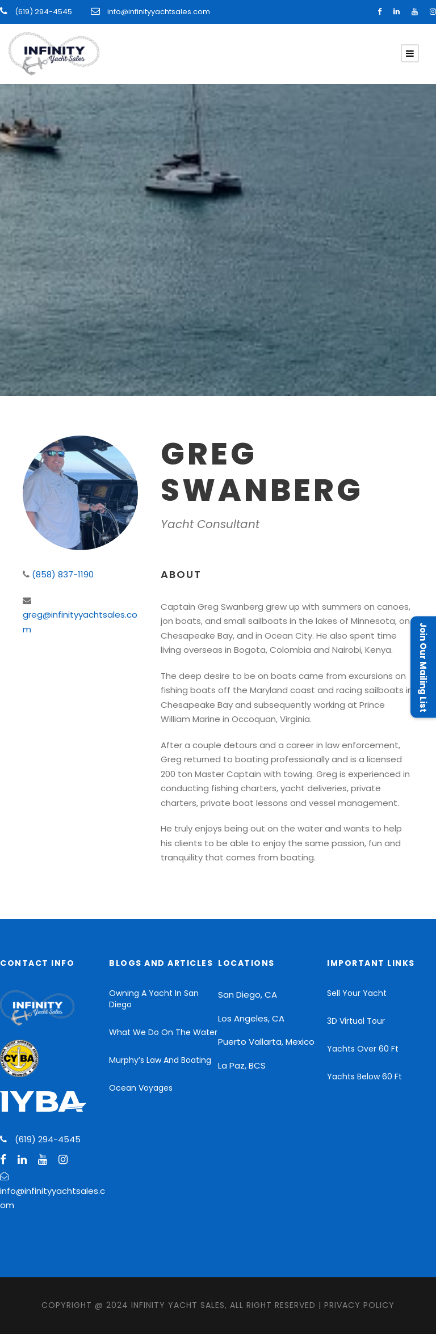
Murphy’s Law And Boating (160, 1060)
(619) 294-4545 (42, 11)
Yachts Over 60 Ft (363, 1048)
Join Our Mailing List (423, 667)
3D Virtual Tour (356, 1021)
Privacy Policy (359, 1305)
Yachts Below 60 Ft (364, 1076)
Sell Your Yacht (357, 993)
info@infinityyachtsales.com (158, 11)
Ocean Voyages (141, 1088)
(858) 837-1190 (63, 574)
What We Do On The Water (163, 1032)
